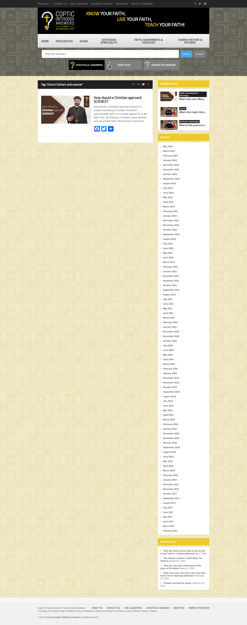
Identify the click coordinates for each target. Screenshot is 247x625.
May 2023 (168, 197)
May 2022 (168, 253)
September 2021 (171, 290)
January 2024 (170, 160)
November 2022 (171, 225)
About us (97, 611)
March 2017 (169, 526)
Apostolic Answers (102, 3)
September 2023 (171, 179)
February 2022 (170, 267)
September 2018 (171, 447)
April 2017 (168, 521)
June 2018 (168, 456)
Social (84, 41)
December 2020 (171, 331)
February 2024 (170, 155)
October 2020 (170, 341)
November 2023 (171, 169)
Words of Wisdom (142, 3)
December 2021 (171, 276)
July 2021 (168, 299)
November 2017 (171, 489)
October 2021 (170, 285)
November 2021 (171, 280)
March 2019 (169, 419)
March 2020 (169, 364)
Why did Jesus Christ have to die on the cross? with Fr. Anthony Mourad (183, 552)
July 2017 (168, 507)
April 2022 (168, 257)
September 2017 (171, 498)
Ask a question (79, 3)
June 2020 (168, 350)
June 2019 (168, 405)
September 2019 (171, 392)
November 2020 (171, 336)
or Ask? (200, 54)
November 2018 (171, 438)
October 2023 (170, 174)
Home (45, 41)
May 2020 (168, 354)
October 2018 (170, 442)
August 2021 (169, 294)
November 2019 (171, 382)
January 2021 (170, 327)
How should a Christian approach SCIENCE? (120, 99)
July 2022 (168, 243)
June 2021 (168, 304)
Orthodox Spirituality (109, 41)
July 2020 (168, 345)
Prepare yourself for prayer (178, 586)
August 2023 (169, 183)
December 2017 (171, 484)
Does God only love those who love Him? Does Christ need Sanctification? (181, 577)
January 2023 (170, 216)
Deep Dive (122, 3)
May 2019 (168, 410)
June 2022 (168, 248)
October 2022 (170, 229)
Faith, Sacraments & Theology (148, 41)
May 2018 (168, 461)
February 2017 (170, 530)
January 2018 (170, 480)
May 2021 (168, 308)
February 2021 (170, 322)
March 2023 (169, 206)
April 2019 (168, 415)
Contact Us (60, 3)
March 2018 (169, 470)
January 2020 (170, 373)
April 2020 (168, 359)
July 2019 (168, 401)
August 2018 (169, 452)
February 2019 (170, 424)
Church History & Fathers (190, 41)
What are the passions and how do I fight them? (203, 125)
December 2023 (171, 165)
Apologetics (64, 41)
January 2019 (170, 429)
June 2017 (168, 512)
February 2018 (170, 475)
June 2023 (168, 192)
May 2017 (168, 517)
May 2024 (168, 146)
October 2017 (170, 493)
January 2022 (170, 271)
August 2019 (169, 396)
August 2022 (169, 239)
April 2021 (168, 313)
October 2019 (170, 387)
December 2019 (171, 378)
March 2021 (169, 317)
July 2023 (168, 188)
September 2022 (171, 234)
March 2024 (169, 151)
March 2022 (169, 262)
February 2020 (170, 368)
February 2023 (170, 211)
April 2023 (168, 202)
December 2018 (171, 433)
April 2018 (168, 466)
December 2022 (171, 220)
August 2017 (169, 503)
